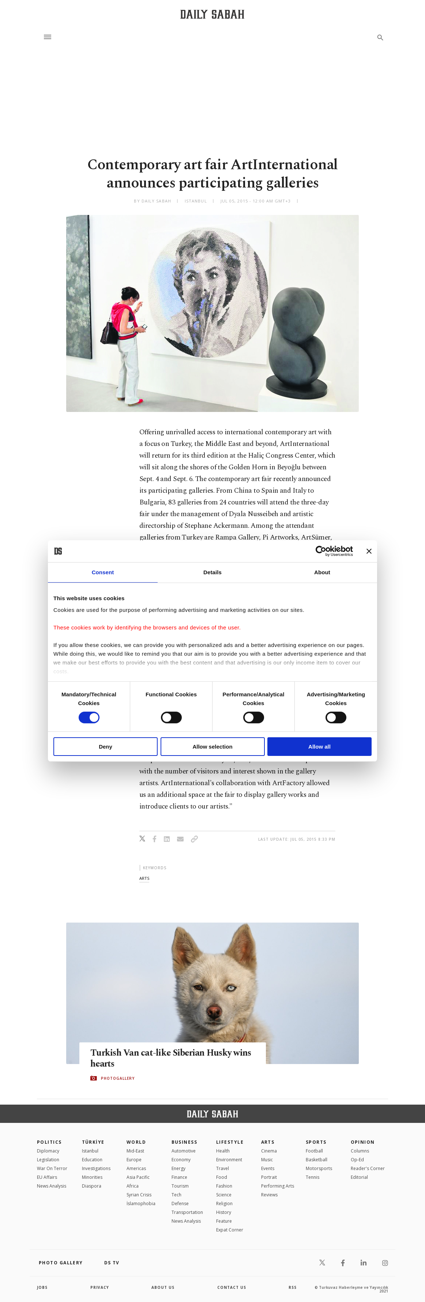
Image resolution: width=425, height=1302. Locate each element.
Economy (181, 1160)
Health (223, 1151)
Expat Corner (229, 1230)
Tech (176, 1195)
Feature (224, 1221)
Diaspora (91, 1186)
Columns (360, 1151)
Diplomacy (48, 1151)
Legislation (48, 1160)
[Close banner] (369, 551)
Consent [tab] (103, 572)
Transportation (187, 1212)
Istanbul (90, 1151)
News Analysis (51, 1186)
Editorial (359, 1177)
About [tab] (322, 572)
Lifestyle (230, 1142)
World (136, 1142)
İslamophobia (141, 1203)
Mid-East (135, 1151)
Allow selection (212, 746)
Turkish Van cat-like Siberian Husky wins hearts (172, 1058)
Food (221, 1177)
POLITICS (49, 1142)
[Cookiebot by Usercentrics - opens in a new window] (321, 551)
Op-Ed (357, 1160)
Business (185, 1142)
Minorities (92, 1177)
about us (162, 1287)
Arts (268, 1142)
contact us (231, 1287)
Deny (105, 746)
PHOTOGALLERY (118, 1078)
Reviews (269, 1195)
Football (314, 1151)
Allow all (319, 746)
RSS (293, 1287)
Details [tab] (212, 572)
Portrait (269, 1177)
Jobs (42, 1287)
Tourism (180, 1186)
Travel (222, 1168)
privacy (99, 1287)
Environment (229, 1160)
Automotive (184, 1151)
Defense (180, 1203)
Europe (134, 1160)
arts (144, 878)
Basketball (316, 1160)
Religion (224, 1203)
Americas (136, 1168)
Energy (178, 1168)
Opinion (363, 1142)
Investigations (96, 1168)
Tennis (312, 1177)
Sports (316, 1142)
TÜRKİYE (93, 1142)
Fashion (224, 1186)
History (223, 1212)
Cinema (269, 1151)
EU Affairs (47, 1177)
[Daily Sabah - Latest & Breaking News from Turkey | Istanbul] (212, 14)
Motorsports (319, 1168)
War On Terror (52, 1168)
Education (92, 1160)
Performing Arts (277, 1186)
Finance (179, 1177)
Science (224, 1195)
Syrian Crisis (139, 1195)
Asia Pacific (138, 1177)
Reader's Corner (368, 1168)
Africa (133, 1186)
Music (267, 1160)
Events (267, 1168)
